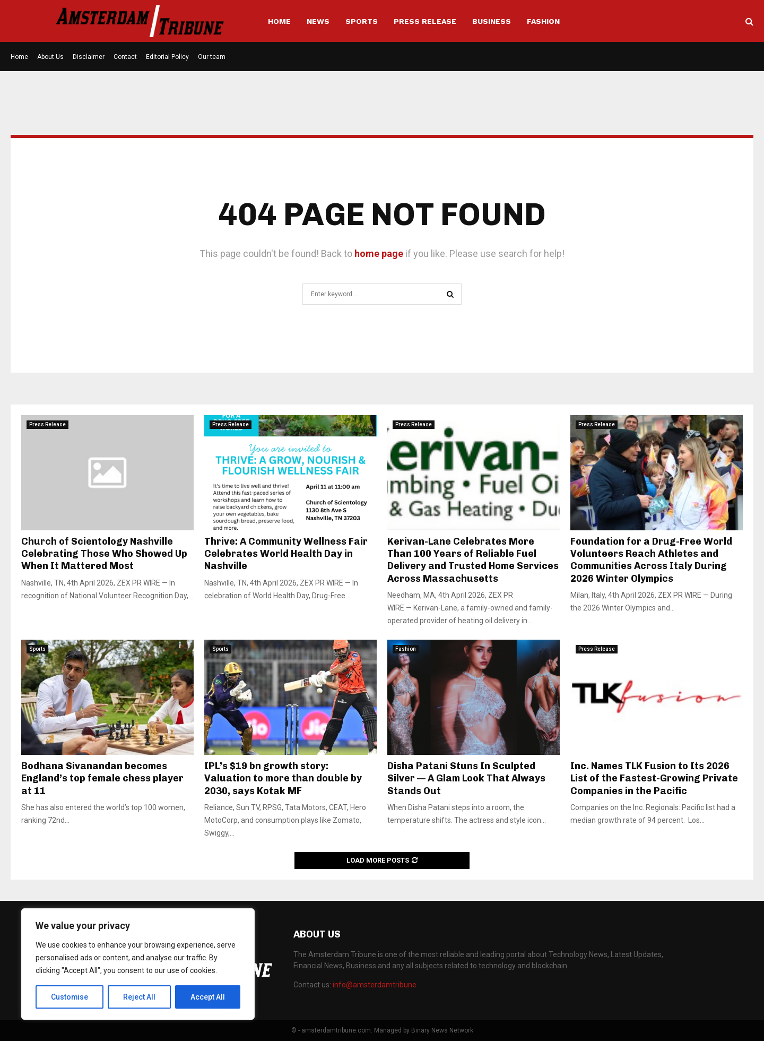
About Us (50, 57)
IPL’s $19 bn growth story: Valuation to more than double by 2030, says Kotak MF (283, 778)
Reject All (140, 997)
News (318, 21)
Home (279, 21)
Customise (70, 997)
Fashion (543, 21)
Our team (211, 57)
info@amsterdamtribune (374, 984)
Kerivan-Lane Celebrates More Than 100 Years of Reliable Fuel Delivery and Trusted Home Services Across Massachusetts (473, 560)
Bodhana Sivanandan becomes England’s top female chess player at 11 (102, 778)
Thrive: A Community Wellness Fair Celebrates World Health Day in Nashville (286, 554)
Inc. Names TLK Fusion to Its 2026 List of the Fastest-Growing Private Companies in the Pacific (654, 778)
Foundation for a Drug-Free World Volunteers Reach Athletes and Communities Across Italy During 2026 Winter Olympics (651, 560)
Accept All (207, 997)
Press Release (425, 21)
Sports (361, 21)
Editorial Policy (167, 57)
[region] (138, 964)
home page (378, 253)
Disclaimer (89, 57)
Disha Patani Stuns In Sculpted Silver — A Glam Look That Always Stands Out (466, 778)
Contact (125, 57)
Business (491, 21)
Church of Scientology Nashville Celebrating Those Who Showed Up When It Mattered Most (104, 554)
